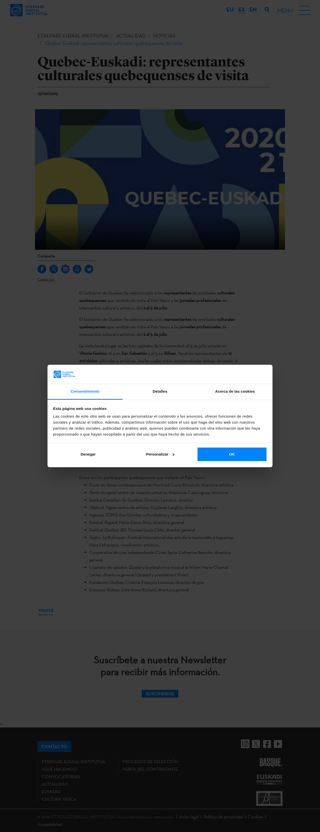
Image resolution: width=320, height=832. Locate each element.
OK (232, 454)
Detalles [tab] (160, 391)
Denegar (88, 454)
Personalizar (160, 454)
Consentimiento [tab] (85, 391)
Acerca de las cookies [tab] (235, 391)
